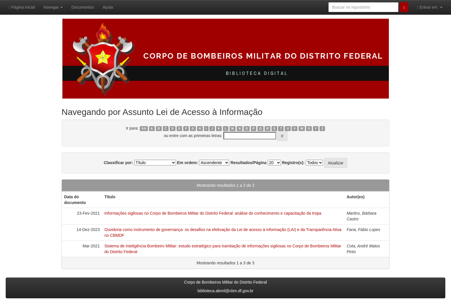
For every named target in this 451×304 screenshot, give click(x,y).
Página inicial (22, 7)
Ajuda (108, 7)
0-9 (144, 128)
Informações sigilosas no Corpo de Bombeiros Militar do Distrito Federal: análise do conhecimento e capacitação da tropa (212, 213)
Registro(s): (293, 162)
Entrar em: (429, 7)
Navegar (53, 7)
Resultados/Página (248, 162)
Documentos (82, 7)
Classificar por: (118, 162)
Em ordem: (187, 162)
